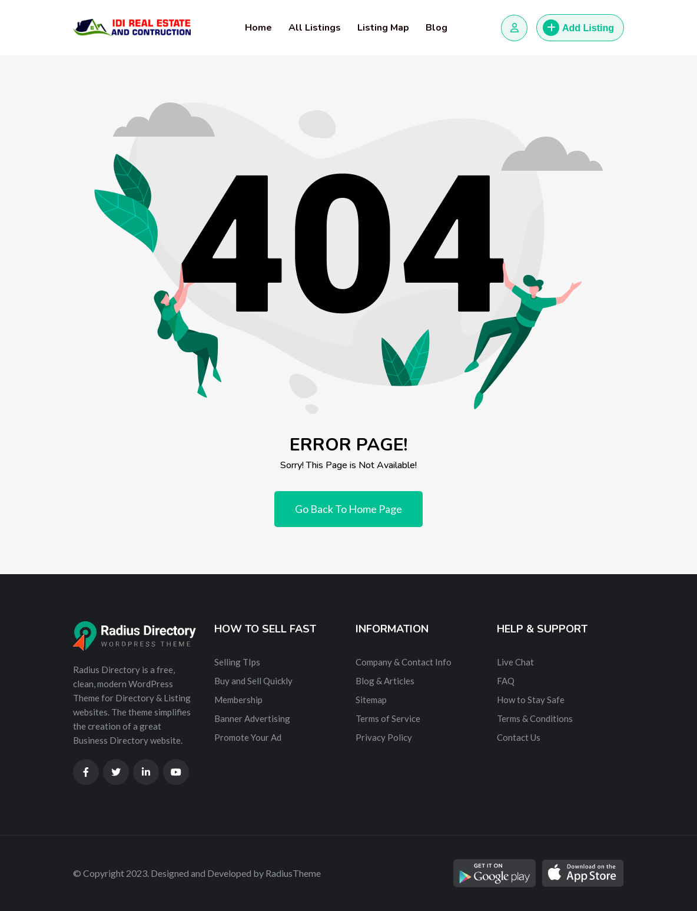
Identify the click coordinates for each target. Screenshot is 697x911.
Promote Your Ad (247, 737)
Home (258, 27)
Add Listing (578, 27)
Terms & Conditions (535, 718)
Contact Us (518, 737)
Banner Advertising (252, 718)
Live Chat (515, 662)
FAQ (506, 680)
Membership (238, 699)
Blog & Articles (385, 680)
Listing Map (383, 27)
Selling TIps (237, 662)
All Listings (314, 27)
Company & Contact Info (404, 662)
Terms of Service (388, 718)
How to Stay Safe (531, 699)
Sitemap (371, 699)
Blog (436, 27)
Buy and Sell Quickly (253, 680)
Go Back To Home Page (348, 508)
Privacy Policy (384, 737)
